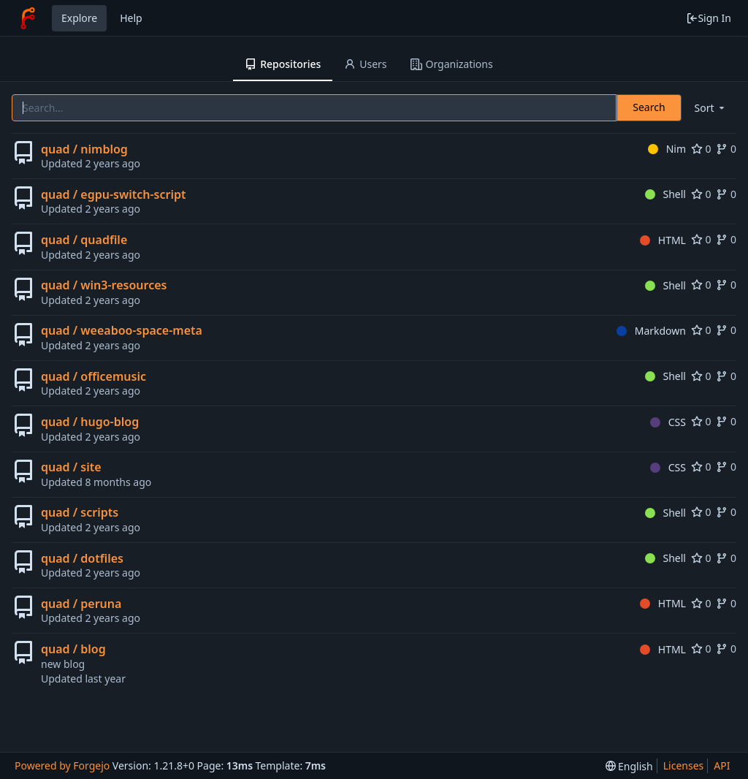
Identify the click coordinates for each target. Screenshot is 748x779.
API (722, 765)
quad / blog (73, 649)
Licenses (683, 765)
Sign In (708, 18)
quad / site (71, 467)
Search (649, 107)
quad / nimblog (84, 149)
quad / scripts (79, 512)
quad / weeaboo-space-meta (121, 330)
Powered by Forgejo (62, 765)
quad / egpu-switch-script (113, 194)
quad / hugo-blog (90, 421)
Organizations (452, 64)
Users (365, 64)
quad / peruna (81, 603)
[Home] (27, 18)
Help (131, 18)
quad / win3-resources (104, 285)
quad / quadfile (84, 239)
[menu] (710, 108)
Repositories (283, 64)
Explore (79, 18)
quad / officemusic (93, 376)
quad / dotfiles (82, 558)
